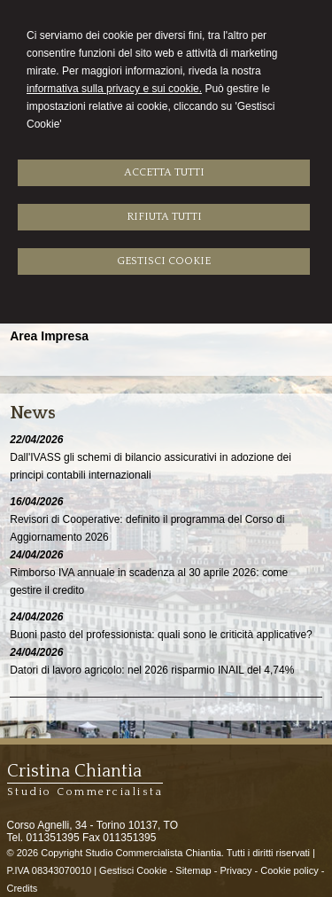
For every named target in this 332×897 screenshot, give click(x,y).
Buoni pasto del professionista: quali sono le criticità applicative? (161, 634)
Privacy (235, 870)
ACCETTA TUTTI (164, 172)
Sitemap (193, 870)
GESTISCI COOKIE (164, 261)
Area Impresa (49, 336)
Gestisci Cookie (132, 870)
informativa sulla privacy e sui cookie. (114, 88)
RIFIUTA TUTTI (164, 216)
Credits (22, 888)
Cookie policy (289, 870)
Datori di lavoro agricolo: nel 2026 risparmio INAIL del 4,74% (152, 670)
